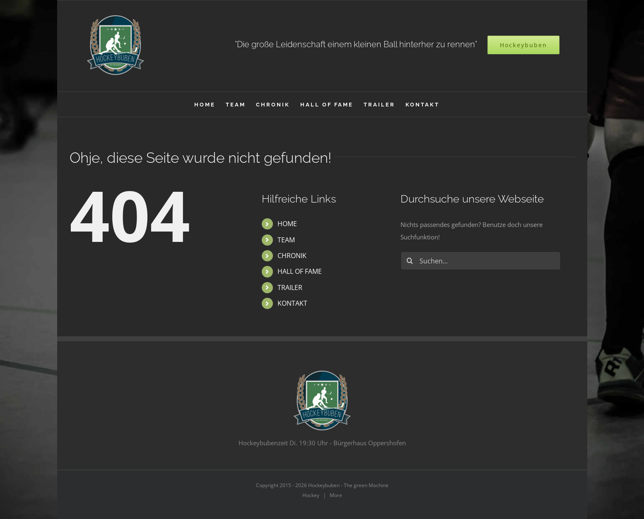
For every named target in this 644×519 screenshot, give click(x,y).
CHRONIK (291, 255)
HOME (287, 223)
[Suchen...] (480, 260)
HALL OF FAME (299, 271)
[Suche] (409, 260)
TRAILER (289, 287)
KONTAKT (292, 303)
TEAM (286, 239)
